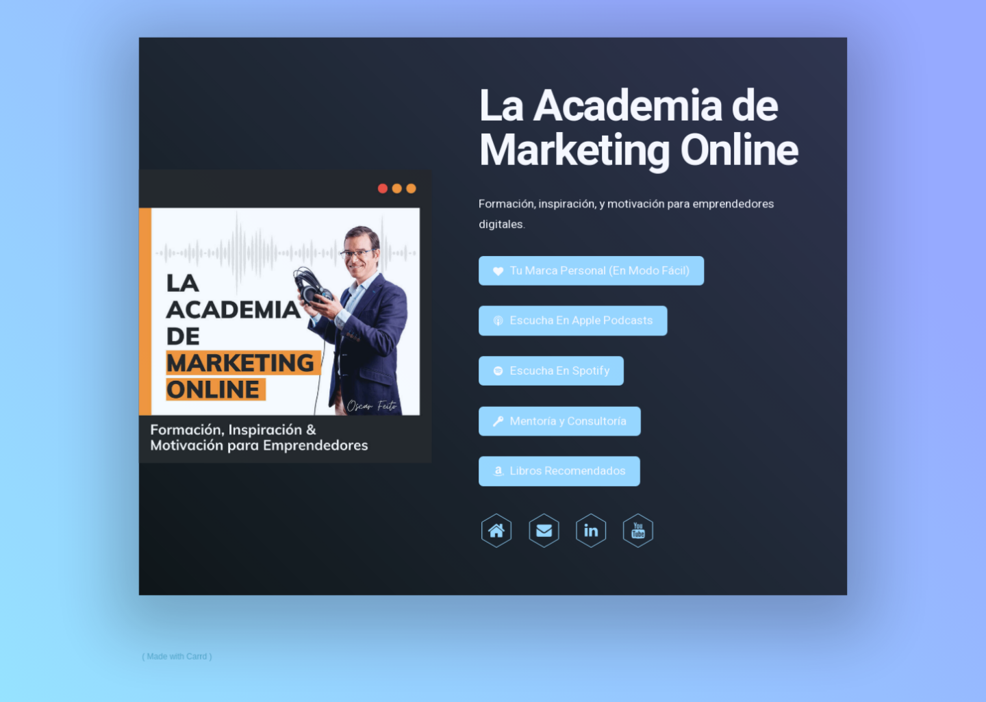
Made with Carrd (180, 653)
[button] (591, 271)
